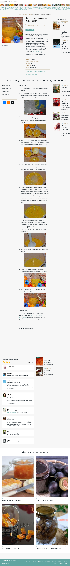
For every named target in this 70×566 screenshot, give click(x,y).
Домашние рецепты (54, 8)
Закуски (54, 561)
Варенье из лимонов (16, 8)
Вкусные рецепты (68, 8)
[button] (68, 2)
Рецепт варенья (29, 29)
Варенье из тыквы (49, 8)
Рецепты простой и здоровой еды (8, 1)
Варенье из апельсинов (31, 74)
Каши (59, 561)
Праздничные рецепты (44, 8)
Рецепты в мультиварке (2, 8)
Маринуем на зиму (11, 8)
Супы (66, 563)
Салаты (55, 563)
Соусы (61, 563)
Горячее (34, 561)
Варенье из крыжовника (63, 8)
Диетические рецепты (7, 8)
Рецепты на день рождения (58, 8)
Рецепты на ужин (30, 8)
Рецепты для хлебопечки (21, 8)
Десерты (40, 561)
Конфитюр (35, 7)
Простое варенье (41, 73)
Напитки (65, 561)
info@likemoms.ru (5, 563)
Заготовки (47, 561)
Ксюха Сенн (28, 71)
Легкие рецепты (40, 8)
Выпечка (28, 561)
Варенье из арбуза (26, 8)
